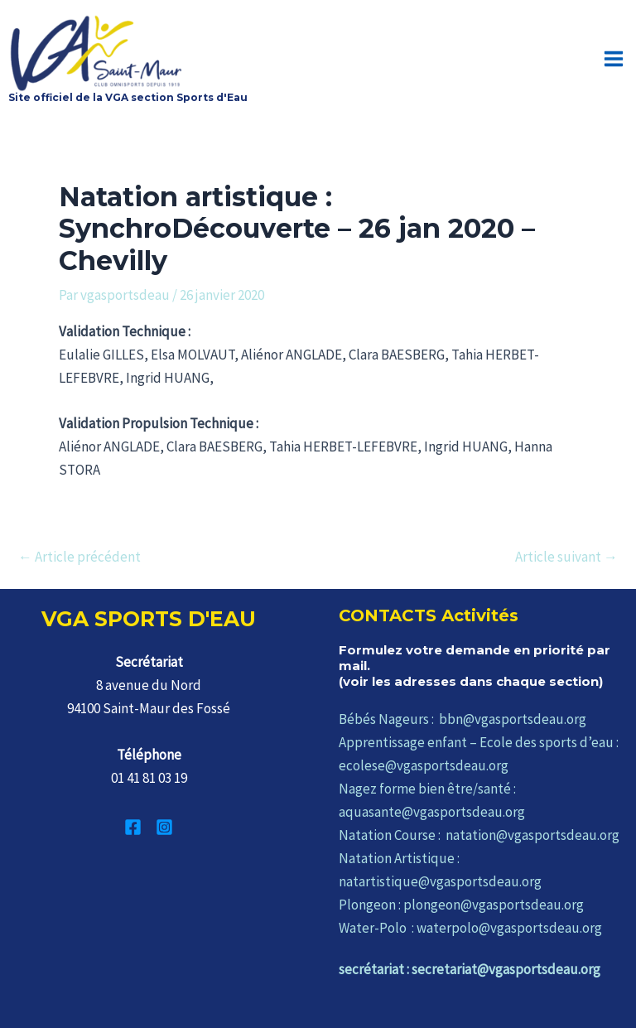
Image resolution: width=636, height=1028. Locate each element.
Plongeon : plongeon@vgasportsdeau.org (461, 903)
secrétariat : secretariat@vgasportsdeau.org (469, 967)
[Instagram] (164, 825)
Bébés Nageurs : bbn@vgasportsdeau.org (462, 717)
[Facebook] (133, 825)
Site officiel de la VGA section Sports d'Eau (128, 95)
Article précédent (79, 555)
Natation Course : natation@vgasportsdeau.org (479, 833)
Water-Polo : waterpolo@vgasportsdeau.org (470, 926)
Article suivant (566, 555)
